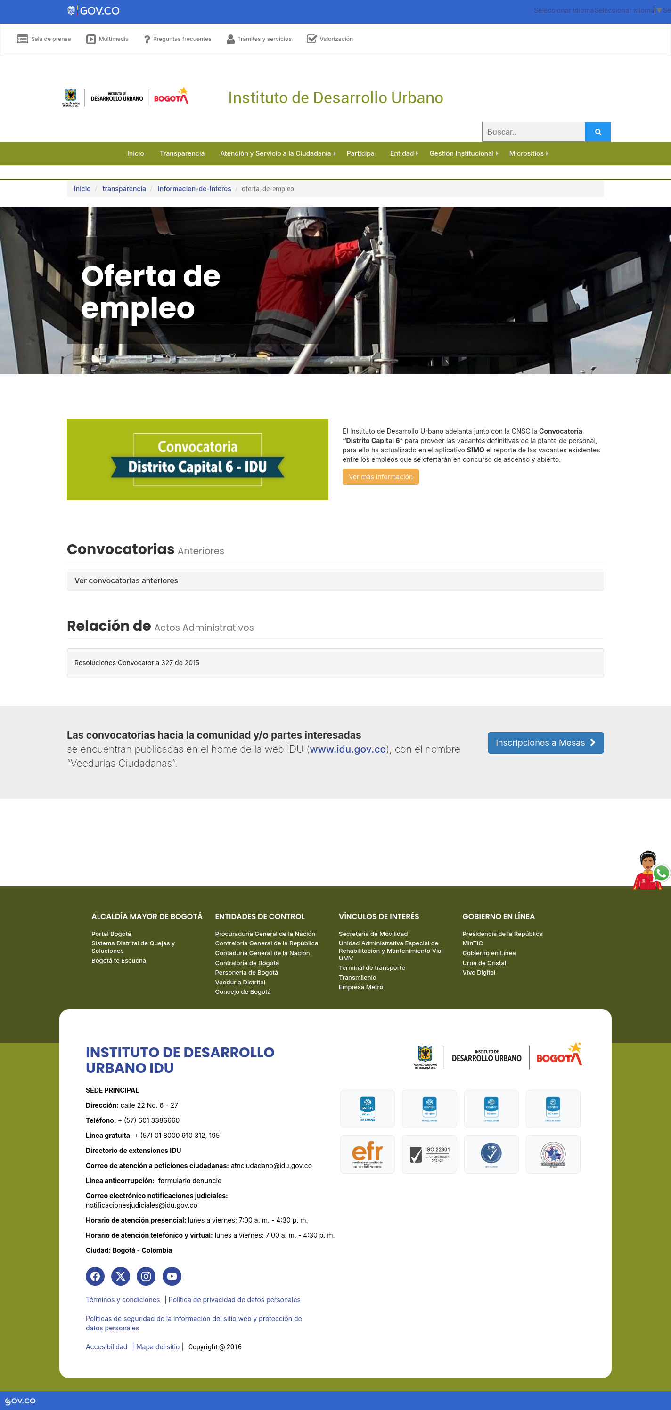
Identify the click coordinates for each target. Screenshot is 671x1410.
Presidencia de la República (502, 933)
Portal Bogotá (111, 933)
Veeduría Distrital (240, 982)
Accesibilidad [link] (106, 1347)
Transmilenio (357, 977)
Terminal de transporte (372, 967)
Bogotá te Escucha (118, 960)
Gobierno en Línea (489, 953)
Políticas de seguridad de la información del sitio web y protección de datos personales (194, 1323)
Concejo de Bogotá (243, 991)
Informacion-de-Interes (194, 189)
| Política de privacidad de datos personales (232, 1300)
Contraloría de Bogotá (247, 963)
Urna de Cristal (484, 963)
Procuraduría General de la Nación (265, 933)
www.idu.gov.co (348, 749)
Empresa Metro (361, 987)
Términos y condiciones (123, 1300)
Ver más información (381, 477)
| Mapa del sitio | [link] (157, 1347)
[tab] (335, 581)
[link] (95, 1276)
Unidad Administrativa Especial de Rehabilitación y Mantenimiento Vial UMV (391, 950)
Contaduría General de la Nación (262, 953)
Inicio (82, 189)
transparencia (124, 189)
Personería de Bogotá (246, 972)
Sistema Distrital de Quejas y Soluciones (133, 946)
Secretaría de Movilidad (373, 933)
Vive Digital (478, 972)
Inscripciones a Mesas (546, 743)
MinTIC (472, 943)
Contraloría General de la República (267, 943)
